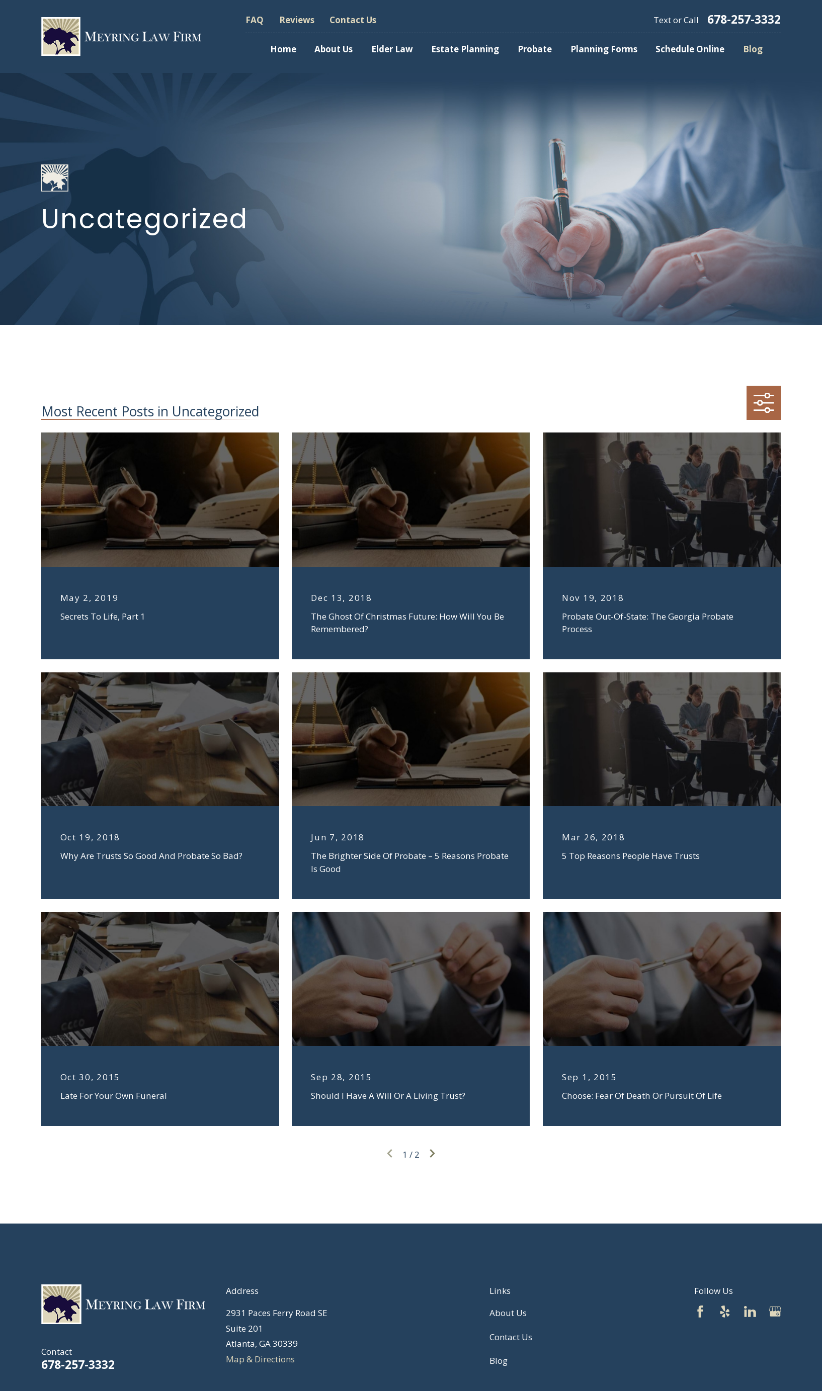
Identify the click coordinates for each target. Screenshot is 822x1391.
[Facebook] (700, 1312)
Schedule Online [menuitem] (689, 49)
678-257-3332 (744, 20)
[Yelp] (725, 1312)
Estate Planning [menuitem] (465, 49)
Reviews (296, 20)
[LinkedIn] (750, 1312)
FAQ (254, 20)
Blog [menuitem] (753, 49)
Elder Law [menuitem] (392, 49)
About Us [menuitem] (333, 49)
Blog (498, 1360)
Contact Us (353, 20)
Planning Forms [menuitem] (603, 49)
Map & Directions (260, 1359)
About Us (508, 1313)
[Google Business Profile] (775, 1312)
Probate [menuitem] (535, 49)
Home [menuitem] (283, 49)
